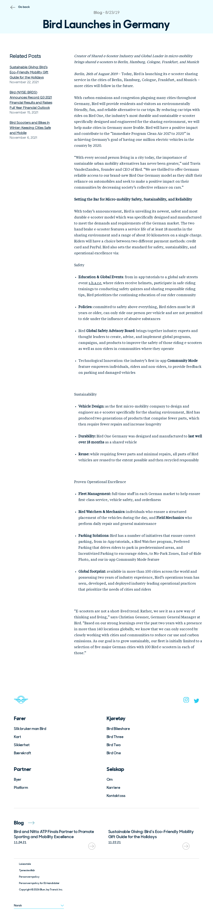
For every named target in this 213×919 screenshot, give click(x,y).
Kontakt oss (116, 795)
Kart (17, 736)
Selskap (115, 769)
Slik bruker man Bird (30, 728)
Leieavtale (25, 864)
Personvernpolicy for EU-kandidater (39, 883)
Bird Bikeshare (118, 728)
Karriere (113, 787)
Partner (22, 769)
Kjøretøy (116, 718)
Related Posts (25, 56)
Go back (24, 7)
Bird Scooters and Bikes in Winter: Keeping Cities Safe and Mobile (30, 128)
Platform (21, 787)
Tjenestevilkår (27, 870)
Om (110, 779)
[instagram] (186, 701)
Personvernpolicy (29, 876)
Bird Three (115, 736)
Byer (17, 779)
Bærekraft (22, 753)
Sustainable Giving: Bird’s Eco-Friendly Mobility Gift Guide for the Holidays (29, 72)
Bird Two (114, 745)
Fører (20, 718)
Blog (24, 822)
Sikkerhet (21, 745)
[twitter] (196, 702)
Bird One (114, 753)
